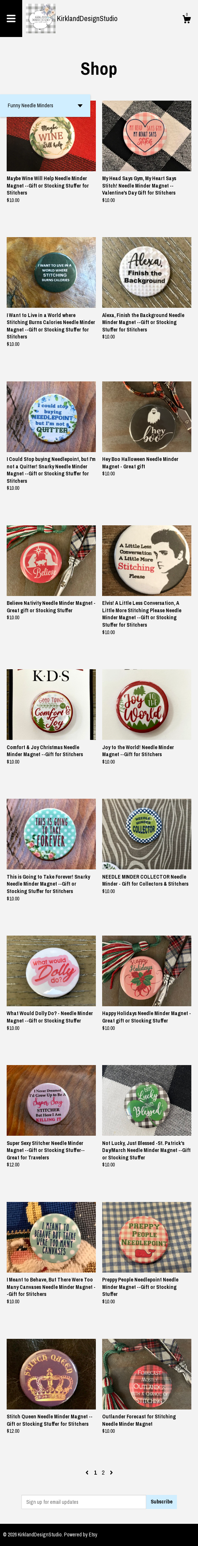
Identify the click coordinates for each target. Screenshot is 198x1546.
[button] (45, 105)
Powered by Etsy (80, 1534)
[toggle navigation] (11, 18)
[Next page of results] (111, 1472)
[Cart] (186, 20)
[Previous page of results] (87, 1472)
